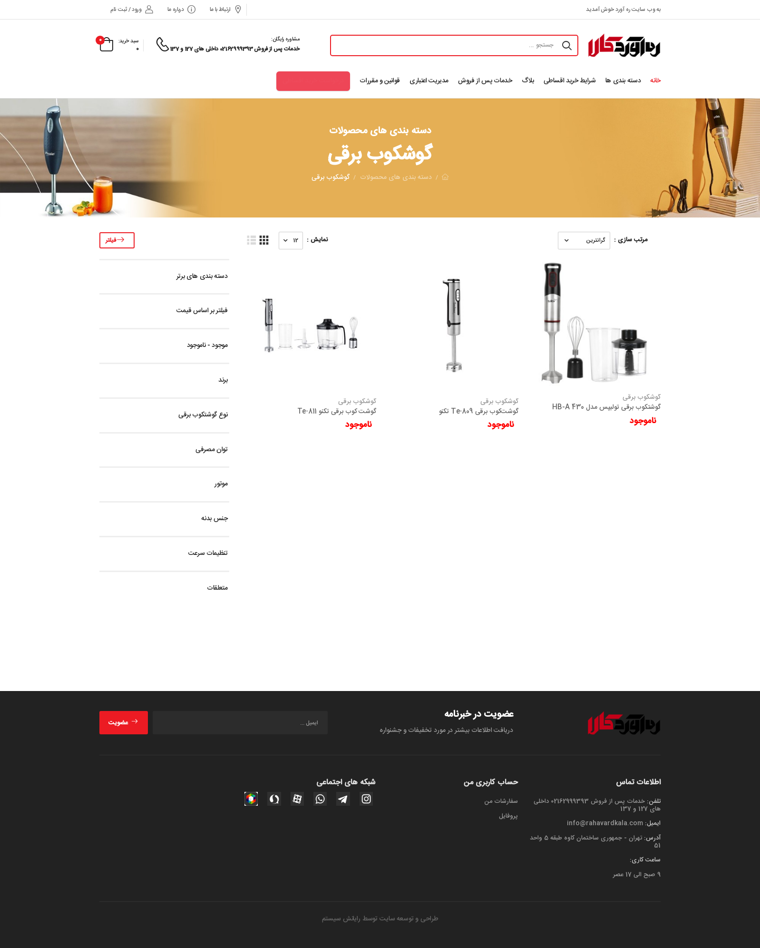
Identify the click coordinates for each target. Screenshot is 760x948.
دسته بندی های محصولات (396, 177)
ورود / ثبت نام (131, 9)
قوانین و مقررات (380, 81)
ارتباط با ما (226, 9)
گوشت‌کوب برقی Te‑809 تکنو (478, 411)
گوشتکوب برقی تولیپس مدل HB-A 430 (606, 407)
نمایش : (317, 240)
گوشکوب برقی (642, 397)
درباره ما (181, 9)
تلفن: (654, 801)
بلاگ (528, 81)
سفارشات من (501, 801)
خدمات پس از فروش (485, 81)
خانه (655, 81)
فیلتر (117, 240)
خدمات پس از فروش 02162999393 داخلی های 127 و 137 (597, 805)
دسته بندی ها (623, 81)
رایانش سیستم (341, 919)
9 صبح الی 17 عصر (637, 874)
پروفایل (508, 816)
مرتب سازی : (630, 240)
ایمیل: (653, 823)
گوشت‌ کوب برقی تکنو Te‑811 (336, 411)
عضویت (123, 723)
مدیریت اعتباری (428, 81)
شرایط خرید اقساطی (570, 81)
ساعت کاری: (645, 860)
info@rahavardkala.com (605, 823)
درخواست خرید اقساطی (313, 81)
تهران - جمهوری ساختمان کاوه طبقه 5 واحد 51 (595, 842)
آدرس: (652, 838)
